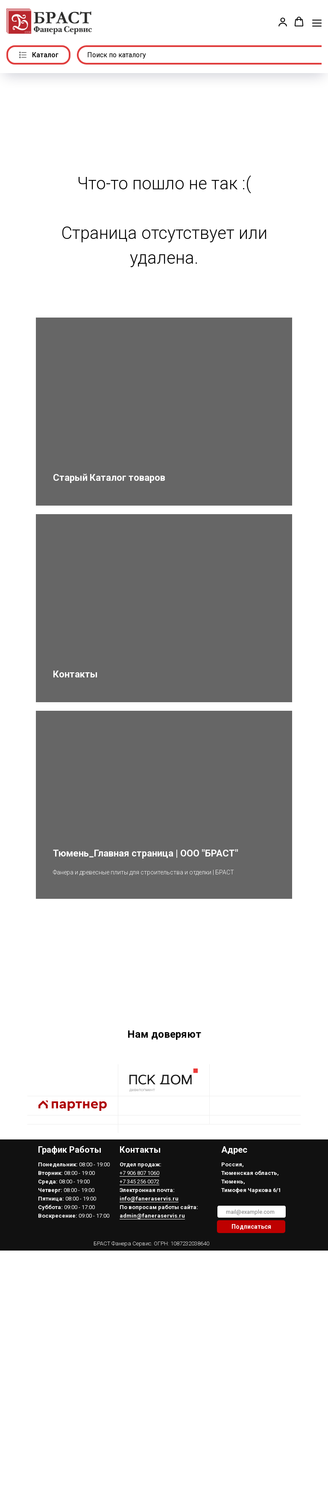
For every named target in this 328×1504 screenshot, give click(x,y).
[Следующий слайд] (310, 1016)
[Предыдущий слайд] (17, 1016)
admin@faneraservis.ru (152, 1305)
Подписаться (251, 1316)
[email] (251, 1301)
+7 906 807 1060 (139, 1262)
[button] (283, 22)
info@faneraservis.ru (149, 1288)
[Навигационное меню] (317, 22)
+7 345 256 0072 (139, 1271)
